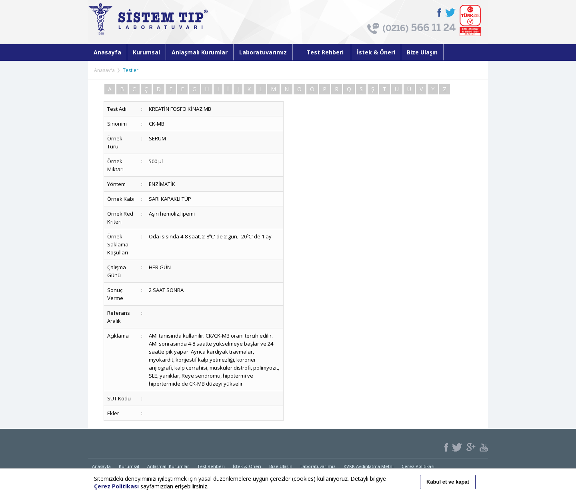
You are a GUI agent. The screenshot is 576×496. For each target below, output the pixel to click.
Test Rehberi (321, 52)
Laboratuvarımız (263, 52)
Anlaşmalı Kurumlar (200, 52)
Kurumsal (146, 52)
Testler (130, 70)
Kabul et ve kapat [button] (447, 482)
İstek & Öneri (376, 52)
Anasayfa (107, 52)
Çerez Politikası (418, 466)
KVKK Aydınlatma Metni (369, 466)
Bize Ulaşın (422, 52)
